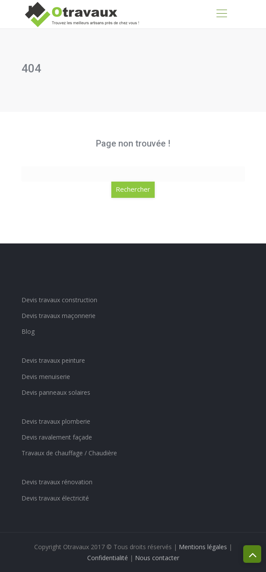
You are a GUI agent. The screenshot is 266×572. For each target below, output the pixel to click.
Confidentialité (107, 558)
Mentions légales (203, 547)
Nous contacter (157, 558)
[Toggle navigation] (221, 14)
